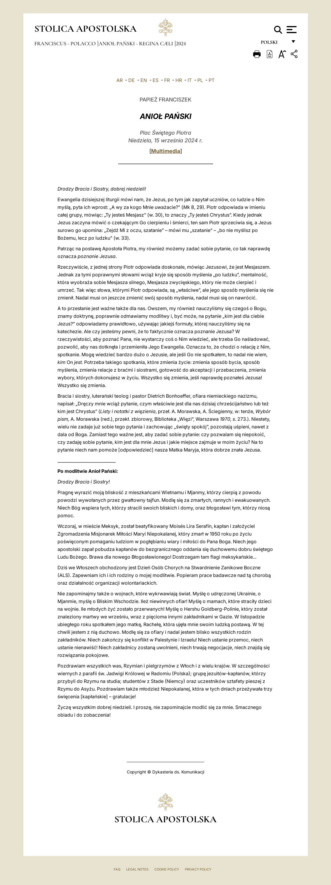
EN (143, 80)
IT (190, 80)
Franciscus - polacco (65, 43)
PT (212, 80)
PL (200, 80)
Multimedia (165, 151)
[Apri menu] (291, 30)
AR (119, 80)
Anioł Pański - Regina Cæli (136, 43)
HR (178, 80)
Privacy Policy (198, 869)
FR (167, 80)
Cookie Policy (166, 869)
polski (274, 43)
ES (156, 80)
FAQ (117, 869)
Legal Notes (137, 869)
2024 (181, 43)
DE (131, 80)
